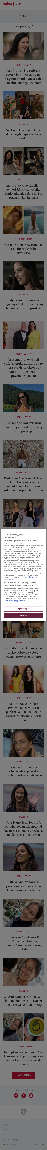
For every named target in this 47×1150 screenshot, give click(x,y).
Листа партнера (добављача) (14, 601)
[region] (23, 575)
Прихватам (23, 615)
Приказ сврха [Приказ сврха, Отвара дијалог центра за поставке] (23, 609)
